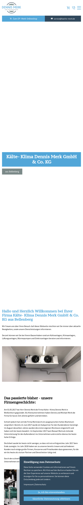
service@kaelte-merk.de (64, 18)
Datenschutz (40, 484)
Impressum (29, 484)
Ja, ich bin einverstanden (51, 492)
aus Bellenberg (12, 171)
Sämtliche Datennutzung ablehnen (51, 498)
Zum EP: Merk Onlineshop (23, 18)
